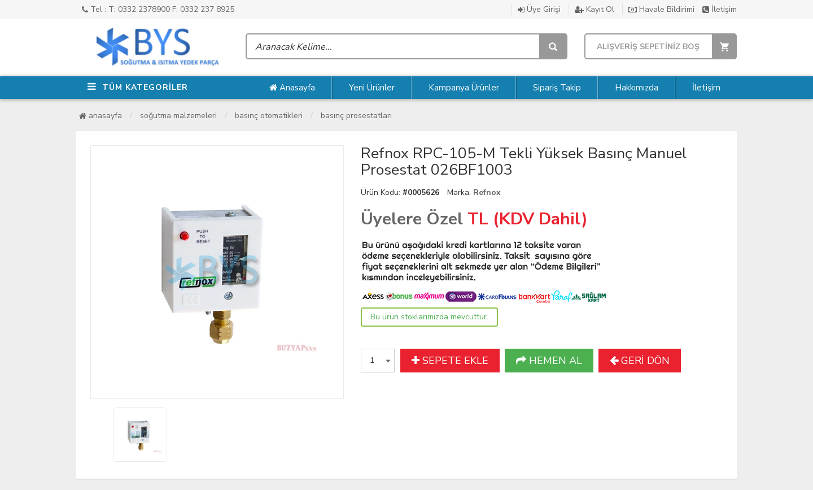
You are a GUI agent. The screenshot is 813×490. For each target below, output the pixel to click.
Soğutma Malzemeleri (178, 115)
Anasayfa (292, 87)
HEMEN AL (549, 360)
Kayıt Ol (594, 9)
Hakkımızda (636, 87)
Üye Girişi (539, 9)
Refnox (487, 192)
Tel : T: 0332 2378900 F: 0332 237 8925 (158, 9)
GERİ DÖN (640, 360)
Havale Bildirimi (661, 9)
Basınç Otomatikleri (269, 115)
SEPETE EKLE (450, 360)
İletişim (719, 9)
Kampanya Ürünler (464, 87)
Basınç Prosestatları (356, 115)
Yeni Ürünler (372, 87)
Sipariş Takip (557, 87)
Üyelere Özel (412, 219)
